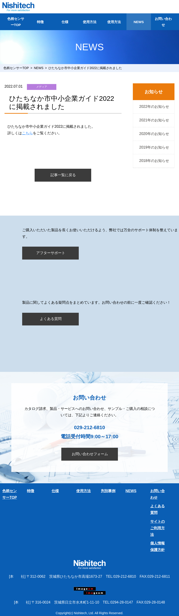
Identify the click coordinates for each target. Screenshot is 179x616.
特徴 (40, 22)
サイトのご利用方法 (157, 528)
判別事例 (108, 491)
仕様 (65, 22)
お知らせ (154, 91)
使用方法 (89, 22)
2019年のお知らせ (153, 147)
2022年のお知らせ (153, 106)
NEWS (139, 22)
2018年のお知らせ (153, 161)
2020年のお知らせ (153, 134)
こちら (27, 133)
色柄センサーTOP (15, 22)
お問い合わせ (163, 22)
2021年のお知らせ (153, 120)
